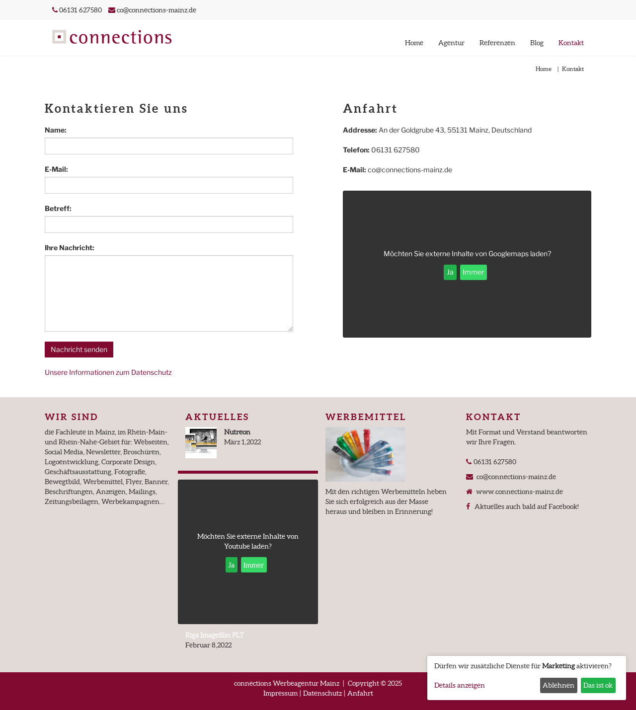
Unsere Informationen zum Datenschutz (108, 372)
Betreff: (58, 208)
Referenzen (497, 43)
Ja (450, 272)
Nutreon (237, 432)
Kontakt (571, 43)
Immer (473, 272)
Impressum (280, 693)
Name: (56, 130)
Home (414, 43)
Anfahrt (360, 693)
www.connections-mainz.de (518, 492)
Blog (537, 43)
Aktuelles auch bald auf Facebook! (525, 506)
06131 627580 (80, 10)
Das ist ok (598, 685)
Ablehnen (558, 685)
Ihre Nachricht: (69, 247)
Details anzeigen (459, 685)
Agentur (451, 43)
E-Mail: (56, 169)
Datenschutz (322, 693)
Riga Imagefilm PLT (214, 635)
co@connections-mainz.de (156, 10)
